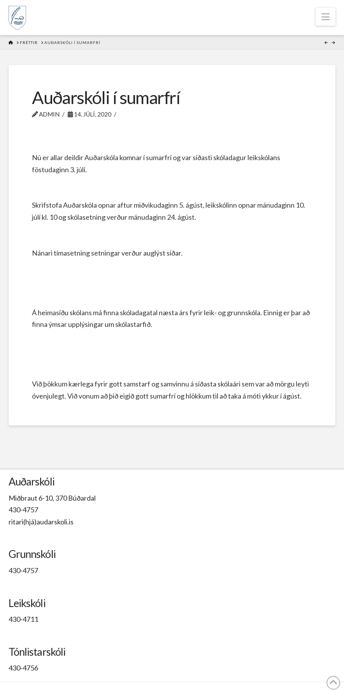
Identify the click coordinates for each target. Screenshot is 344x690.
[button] (325, 17)
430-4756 (23, 668)
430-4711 (23, 619)
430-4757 (23, 509)
